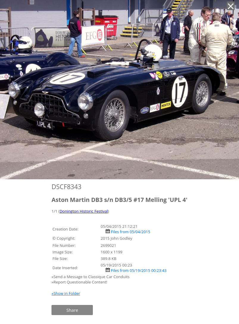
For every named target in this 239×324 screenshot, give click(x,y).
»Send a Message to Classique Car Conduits (90, 276)
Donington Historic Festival (84, 211)
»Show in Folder (65, 293)
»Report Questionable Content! (79, 282)
